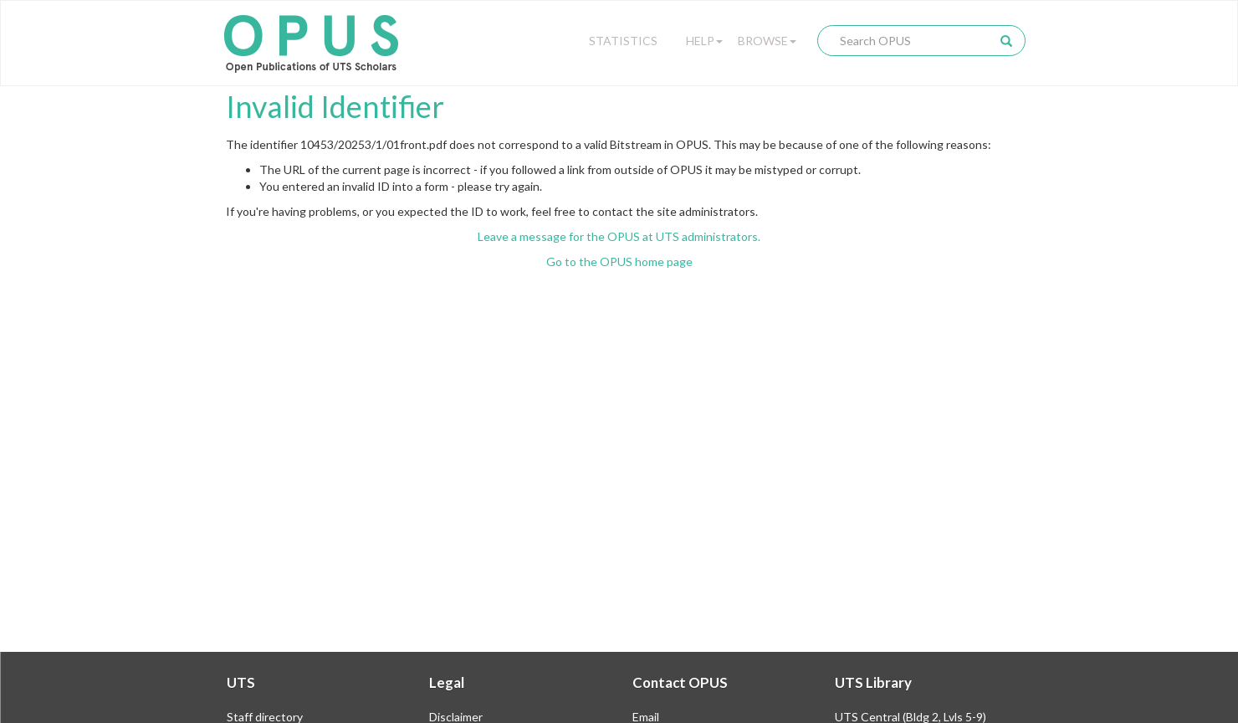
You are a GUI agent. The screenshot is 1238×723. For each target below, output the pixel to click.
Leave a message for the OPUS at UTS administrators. (619, 236)
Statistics (623, 40)
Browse (767, 40)
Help (704, 40)
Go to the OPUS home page (619, 261)
